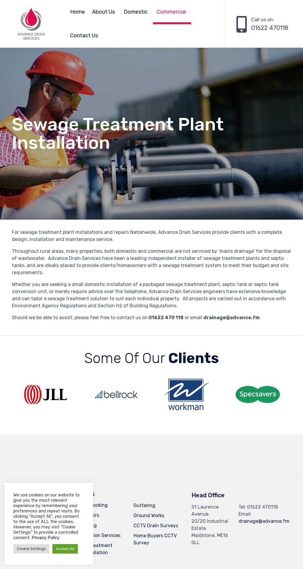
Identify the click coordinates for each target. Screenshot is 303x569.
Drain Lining (83, 525)
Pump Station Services (95, 535)
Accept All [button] (65, 548)
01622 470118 (269, 27)
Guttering (144, 505)
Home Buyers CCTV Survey (155, 539)
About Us (103, 12)
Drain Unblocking (89, 505)
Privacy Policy (45, 537)
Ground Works (148, 515)
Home (77, 12)
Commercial (171, 12)
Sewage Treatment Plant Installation (91, 549)
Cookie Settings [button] (31, 548)
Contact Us (84, 35)
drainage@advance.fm (263, 521)
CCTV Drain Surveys (155, 525)
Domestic (136, 12)
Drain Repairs (84, 515)
